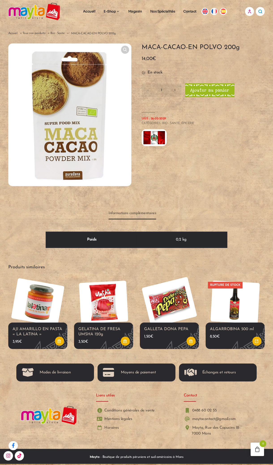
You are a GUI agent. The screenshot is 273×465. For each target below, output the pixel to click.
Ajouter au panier (210, 91)
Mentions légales (114, 420)
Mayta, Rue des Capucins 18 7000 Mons (211, 431)
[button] (125, 50)
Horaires (107, 428)
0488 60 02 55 (200, 411)
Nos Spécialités (163, 11)
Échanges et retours (210, 373)
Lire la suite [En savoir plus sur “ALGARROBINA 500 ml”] (256, 342)
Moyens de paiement (129, 373)
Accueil (90, 11)
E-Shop (111, 11)
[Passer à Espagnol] (224, 12)
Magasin (136, 11)
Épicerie (187, 124)
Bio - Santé (57, 34)
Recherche (260, 11)
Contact (191, 11)
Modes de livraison (46, 373)
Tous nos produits (34, 34)
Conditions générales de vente (125, 411)
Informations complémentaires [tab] (132, 214)
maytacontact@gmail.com (210, 420)
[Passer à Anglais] (206, 12)
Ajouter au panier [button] (59, 342)
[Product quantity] (162, 90)
